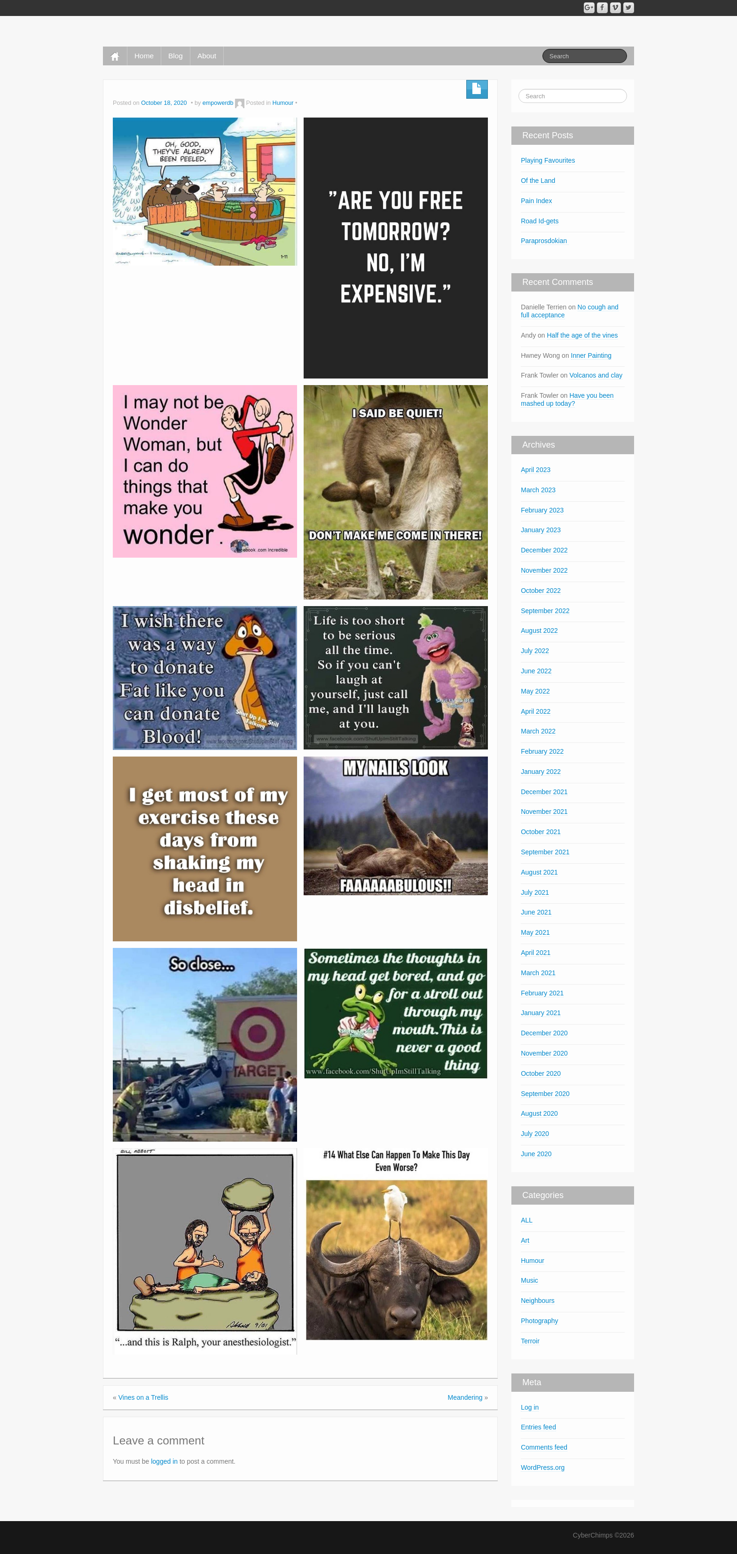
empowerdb (218, 103)
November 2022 (544, 570)
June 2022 (536, 671)
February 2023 (542, 510)
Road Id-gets (539, 221)
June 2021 (536, 912)
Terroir (530, 1341)
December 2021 (544, 792)
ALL (527, 1220)
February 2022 (542, 751)
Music (529, 1280)
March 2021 (538, 973)
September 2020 (545, 1093)
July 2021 (535, 892)
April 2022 (535, 711)
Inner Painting (591, 355)
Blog (175, 56)
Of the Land (538, 180)
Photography (539, 1321)
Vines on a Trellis (143, 1397)
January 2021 (541, 1013)
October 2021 (541, 832)
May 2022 (535, 691)
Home (144, 56)
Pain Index (536, 201)
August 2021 (539, 872)
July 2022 (535, 651)
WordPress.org (543, 1467)
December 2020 (544, 1033)
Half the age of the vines (582, 335)
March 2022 (538, 731)
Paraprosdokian (545, 241)
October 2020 (541, 1073)
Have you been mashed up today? (567, 399)
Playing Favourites (548, 160)
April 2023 (535, 469)
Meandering (465, 1397)
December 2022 (544, 550)
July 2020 (535, 1133)
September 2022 (545, 611)
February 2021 (542, 993)
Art (525, 1240)
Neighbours (538, 1300)
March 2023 (538, 490)
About (206, 56)
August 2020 (539, 1113)
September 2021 (545, 852)
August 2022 (539, 630)
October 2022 (541, 590)
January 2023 (541, 530)
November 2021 (544, 811)
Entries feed (538, 1427)
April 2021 (535, 952)
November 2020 (544, 1053)
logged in (164, 1461)
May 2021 (535, 932)
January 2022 (541, 771)
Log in (530, 1407)
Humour (283, 103)
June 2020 (536, 1154)
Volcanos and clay (595, 375)
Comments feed (544, 1447)
